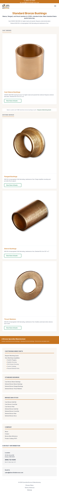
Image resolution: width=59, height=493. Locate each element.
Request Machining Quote (12, 355)
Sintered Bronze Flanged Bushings (14, 386)
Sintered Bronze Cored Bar (12, 411)
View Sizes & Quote (12, 101)
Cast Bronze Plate (9, 406)
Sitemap (29, 490)
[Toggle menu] (55, 6)
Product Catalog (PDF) (11, 438)
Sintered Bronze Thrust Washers (13, 388)
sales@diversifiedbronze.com (29, 2)
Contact (7, 434)
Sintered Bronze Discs (11, 416)
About (6, 431)
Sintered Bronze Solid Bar (11, 409)
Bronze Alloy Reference (11, 436)
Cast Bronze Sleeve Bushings (12, 381)
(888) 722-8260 (29, 0)
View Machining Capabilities (12, 358)
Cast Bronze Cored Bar (11, 404)
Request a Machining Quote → (44, 109)
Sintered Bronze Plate (10, 413)
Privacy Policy (29, 485)
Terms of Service (29, 487)
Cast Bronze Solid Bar (10, 402)
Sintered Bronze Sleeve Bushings (13, 384)
